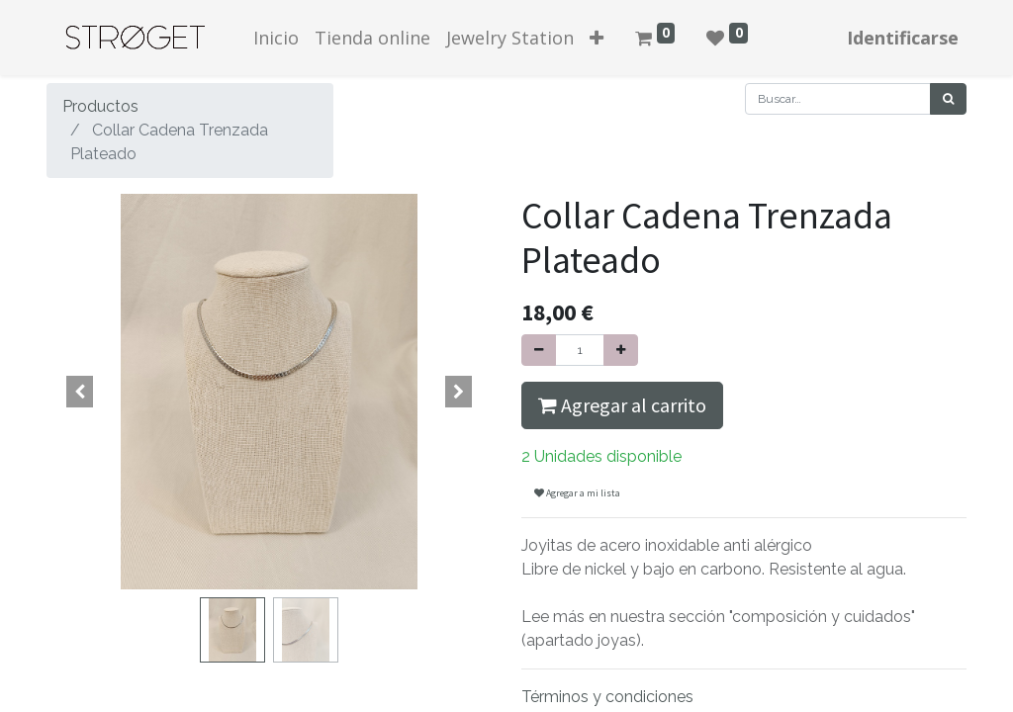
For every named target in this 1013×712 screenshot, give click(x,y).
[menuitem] (276, 38)
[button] (596, 38)
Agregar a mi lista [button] (577, 493)
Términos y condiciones (607, 696)
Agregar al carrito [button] (622, 405)
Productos (100, 106)
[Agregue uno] (620, 350)
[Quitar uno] (538, 350)
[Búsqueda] (948, 99)
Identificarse (903, 37)
